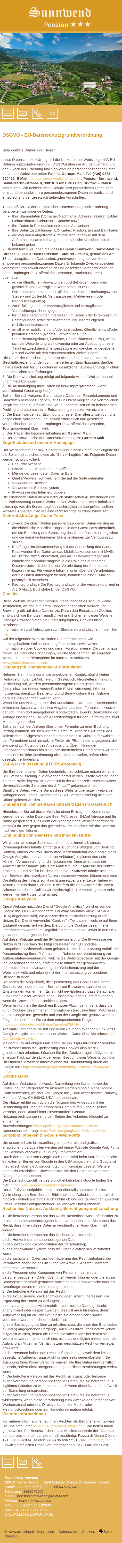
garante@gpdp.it (102, 1440)
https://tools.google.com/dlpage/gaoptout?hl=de (40, 1024)
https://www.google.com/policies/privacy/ (42, 1185)
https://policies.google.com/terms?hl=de (66, 1126)
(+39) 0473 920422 (64, 1487)
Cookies (88, 1531)
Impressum (46, 1531)
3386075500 (33, 1491)
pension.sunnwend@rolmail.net (55, 178)
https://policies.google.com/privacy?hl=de (73, 1131)
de (52, 113)
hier (5, 634)
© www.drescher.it (19, 1531)
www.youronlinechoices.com (25, 662)
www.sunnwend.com (35, 1500)
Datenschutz (68, 1531)
